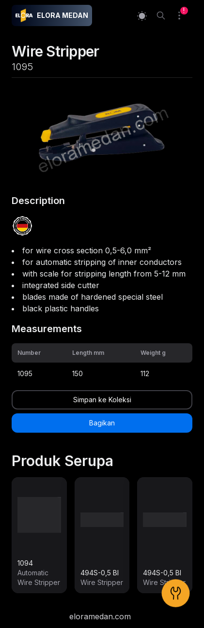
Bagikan (102, 423)
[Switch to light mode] (142, 15)
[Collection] (183, 15)
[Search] (161, 15)
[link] (39, 535)
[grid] (102, 362)
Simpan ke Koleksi (102, 399)
